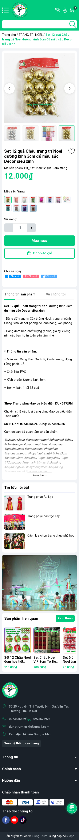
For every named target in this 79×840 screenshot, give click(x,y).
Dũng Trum (39, 836)
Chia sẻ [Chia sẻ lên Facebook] (12, 276)
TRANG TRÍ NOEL (31, 35)
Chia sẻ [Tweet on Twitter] (48, 276)
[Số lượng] (20, 227)
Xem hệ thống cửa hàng (21, 743)
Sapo (71, 836)
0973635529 (17, 719)
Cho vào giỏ (42, 253)
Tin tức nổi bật (16, 487)
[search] (72, 24)
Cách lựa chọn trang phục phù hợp (50, 535)
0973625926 (41, 719)
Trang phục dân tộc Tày (43, 516)
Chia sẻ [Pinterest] (30, 276)
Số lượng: (10, 219)
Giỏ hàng (75, 10)
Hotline (57, 10)
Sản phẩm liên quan (21, 618)
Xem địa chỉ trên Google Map (30, 734)
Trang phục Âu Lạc (40, 497)
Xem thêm (65, 618)
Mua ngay (40, 240)
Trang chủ (9, 35)
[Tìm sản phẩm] (39, 24)
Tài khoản (64, 10)
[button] (9, 88)
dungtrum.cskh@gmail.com (29, 727)
